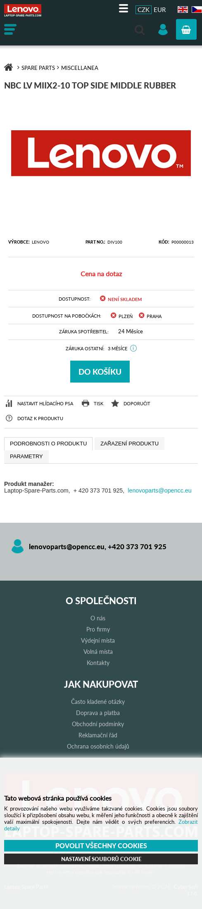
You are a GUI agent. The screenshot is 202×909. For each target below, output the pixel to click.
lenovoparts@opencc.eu (159, 490)
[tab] (48, 443)
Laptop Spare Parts (31, 10)
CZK (144, 9)
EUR (160, 9)
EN (181, 10)
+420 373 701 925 (137, 546)
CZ (195, 10)
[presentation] (48, 444)
